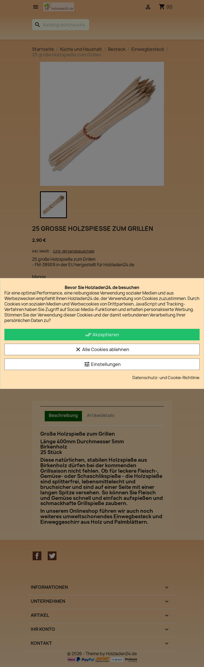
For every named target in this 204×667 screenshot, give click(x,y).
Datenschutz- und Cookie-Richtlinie (166, 377)
